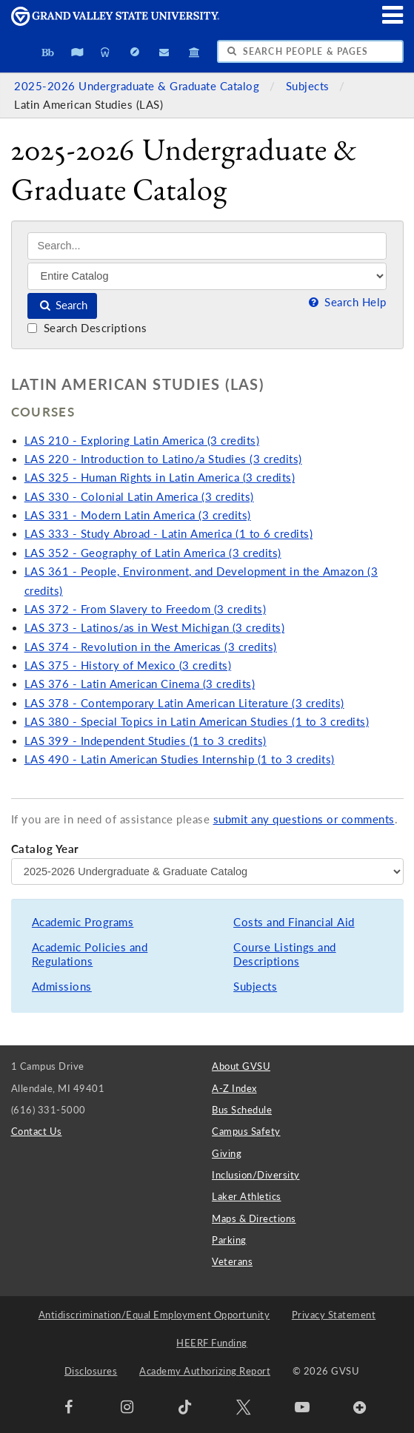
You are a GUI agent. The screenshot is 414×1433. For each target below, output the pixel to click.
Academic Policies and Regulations (90, 954)
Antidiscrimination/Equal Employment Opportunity (154, 1315)
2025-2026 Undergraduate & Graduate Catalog (138, 86)
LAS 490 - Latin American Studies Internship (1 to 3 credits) (179, 759)
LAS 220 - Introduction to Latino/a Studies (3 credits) (163, 459)
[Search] (207, 246)
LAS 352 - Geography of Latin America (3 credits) (152, 553)
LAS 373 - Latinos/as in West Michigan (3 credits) (154, 627)
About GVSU (241, 1066)
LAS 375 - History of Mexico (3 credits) (128, 665)
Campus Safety (246, 1131)
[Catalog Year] (207, 871)
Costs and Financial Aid (294, 922)
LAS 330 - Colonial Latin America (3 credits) (139, 496)
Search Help (346, 302)
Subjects (309, 86)
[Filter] (207, 276)
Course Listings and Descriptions (284, 954)
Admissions (62, 986)
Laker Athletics (246, 1196)
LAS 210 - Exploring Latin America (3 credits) (142, 440)
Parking (229, 1240)
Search (62, 305)
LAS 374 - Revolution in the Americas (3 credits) (150, 647)
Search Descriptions (87, 328)
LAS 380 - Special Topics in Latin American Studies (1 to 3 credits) (197, 721)
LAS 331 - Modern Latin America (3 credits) (137, 515)
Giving (226, 1153)
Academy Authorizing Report (204, 1371)
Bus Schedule (242, 1110)
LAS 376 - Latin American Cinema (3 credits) (140, 684)
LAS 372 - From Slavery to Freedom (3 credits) (145, 609)
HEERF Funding (211, 1343)
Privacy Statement (334, 1315)
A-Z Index (234, 1088)
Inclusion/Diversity (256, 1175)
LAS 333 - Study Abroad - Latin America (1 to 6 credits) (168, 533)
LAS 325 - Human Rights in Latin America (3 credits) (160, 477)
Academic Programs (83, 922)
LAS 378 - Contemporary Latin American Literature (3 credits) (184, 703)
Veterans (232, 1261)
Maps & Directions (254, 1218)
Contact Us (36, 1131)
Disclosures (91, 1371)
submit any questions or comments (304, 819)
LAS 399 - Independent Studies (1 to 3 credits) (145, 741)
